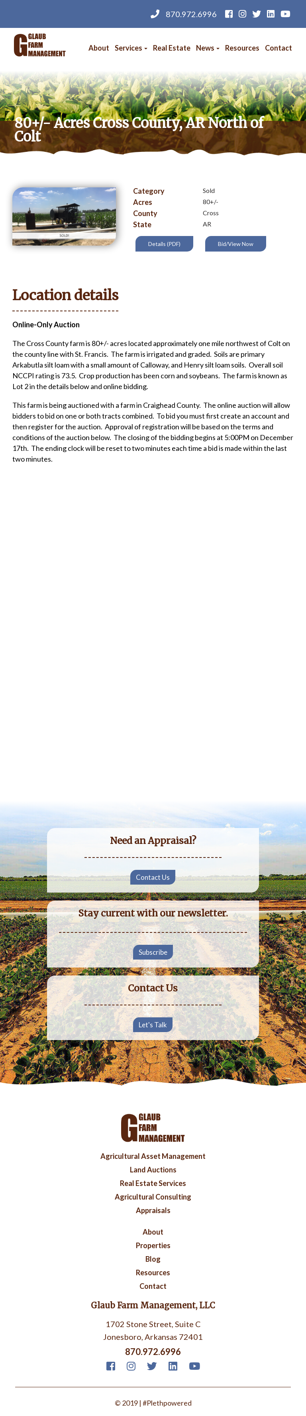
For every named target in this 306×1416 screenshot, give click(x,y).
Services (131, 47)
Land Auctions (153, 1170)
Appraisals (153, 1211)
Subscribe (153, 952)
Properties (153, 1246)
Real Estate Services (153, 1184)
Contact (278, 47)
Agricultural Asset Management (153, 1156)
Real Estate (171, 47)
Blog (153, 1259)
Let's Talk (153, 1025)
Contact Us (153, 877)
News (208, 47)
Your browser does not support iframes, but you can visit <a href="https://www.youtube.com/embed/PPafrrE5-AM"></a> (153, 731)
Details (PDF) (164, 243)
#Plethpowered (167, 1402)
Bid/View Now (235, 243)
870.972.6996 (184, 14)
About (98, 47)
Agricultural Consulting (153, 1197)
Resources (242, 47)
